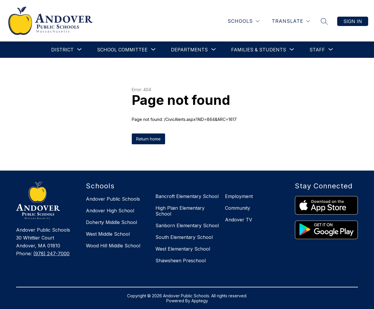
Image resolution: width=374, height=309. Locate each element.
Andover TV (238, 220)
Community (237, 208)
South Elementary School (184, 237)
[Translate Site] (290, 21)
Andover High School (110, 210)
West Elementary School (182, 249)
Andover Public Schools (113, 199)
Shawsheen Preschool (180, 260)
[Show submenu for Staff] (317, 49)
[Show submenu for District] (62, 49)
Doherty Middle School (111, 222)
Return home (148, 138)
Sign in (352, 21)
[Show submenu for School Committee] (122, 49)
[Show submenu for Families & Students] (258, 49)
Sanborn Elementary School (187, 225)
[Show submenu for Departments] (189, 49)
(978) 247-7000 (51, 253)
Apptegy (199, 300)
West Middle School (108, 234)
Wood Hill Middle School (113, 246)
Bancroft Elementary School (187, 196)
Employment (239, 196)
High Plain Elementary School (180, 211)
